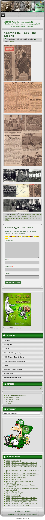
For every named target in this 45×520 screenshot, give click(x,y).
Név (7, 259)
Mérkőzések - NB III (13, 399)
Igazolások (9, 401)
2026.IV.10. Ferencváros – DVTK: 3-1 (24, 498)
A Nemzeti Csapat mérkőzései (14, 361)
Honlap (7, 274)
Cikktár (6, 365)
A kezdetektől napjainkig (12, 353)
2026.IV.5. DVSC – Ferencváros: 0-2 (24, 503)
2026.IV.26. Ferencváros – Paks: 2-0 (24, 463)
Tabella (8, 403)
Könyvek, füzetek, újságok (13, 369)
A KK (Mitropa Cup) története (14, 357)
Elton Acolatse (16, 496)
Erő (21, 511)
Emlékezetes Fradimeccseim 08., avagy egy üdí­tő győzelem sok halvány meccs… (22, 25)
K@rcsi (12, 41)
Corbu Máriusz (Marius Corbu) (22, 502)
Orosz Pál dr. (34, 218)
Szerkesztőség (9, 373)
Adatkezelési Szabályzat (12, 377)
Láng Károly (32, 216)
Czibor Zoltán (12, 216)
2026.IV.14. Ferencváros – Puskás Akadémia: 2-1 (20, 482)
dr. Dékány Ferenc (23, 505)
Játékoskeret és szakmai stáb (16, 395)
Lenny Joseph (16, 461)
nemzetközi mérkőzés (12, 218)
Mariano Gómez (17, 492)
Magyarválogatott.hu (13, 488)
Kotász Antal (22, 216)
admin (8, 461)
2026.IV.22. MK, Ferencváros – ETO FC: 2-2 (23, 467)
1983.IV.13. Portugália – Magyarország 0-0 (22, 489)
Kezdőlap (7, 340)
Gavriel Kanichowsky (19, 477)
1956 (14, 214)
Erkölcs (16, 511)
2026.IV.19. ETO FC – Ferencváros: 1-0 (25, 474)
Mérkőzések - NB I (12, 397)
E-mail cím (9, 267)
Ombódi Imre (25, 218)
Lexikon (6, 349)
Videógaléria (8, 345)
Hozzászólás (9, 241)
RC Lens (8, 220)
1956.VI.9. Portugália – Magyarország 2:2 (18, 22)
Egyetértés (27, 511)
